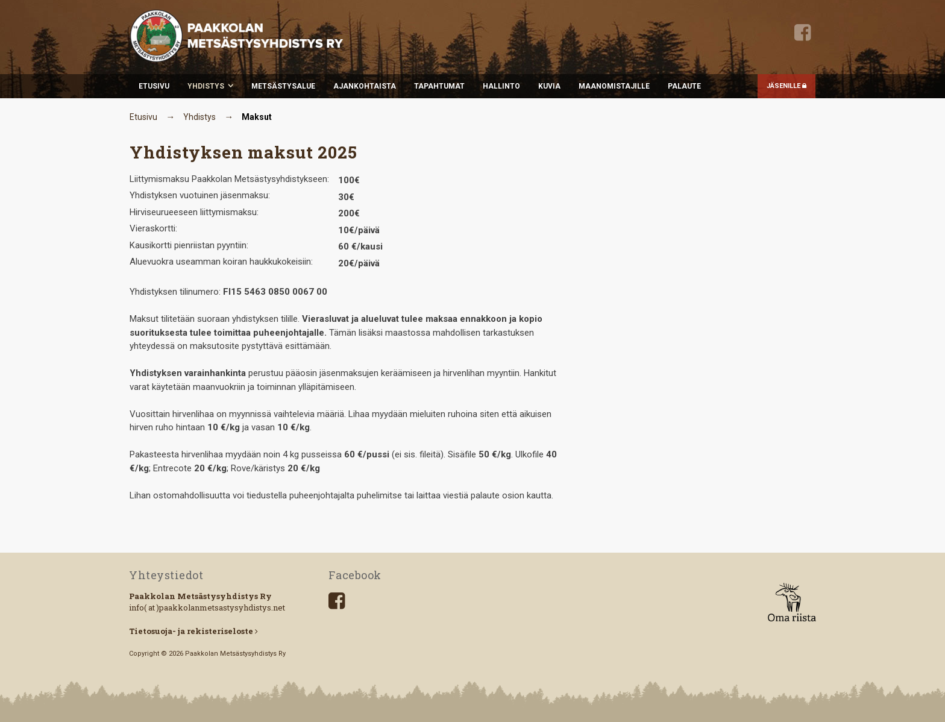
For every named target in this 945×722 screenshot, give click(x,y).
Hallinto (501, 86)
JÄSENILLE (786, 86)
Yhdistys (205, 86)
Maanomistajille (614, 86)
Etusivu (154, 86)
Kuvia (549, 86)
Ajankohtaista (364, 86)
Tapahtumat (439, 86)
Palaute (684, 86)
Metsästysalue (283, 86)
